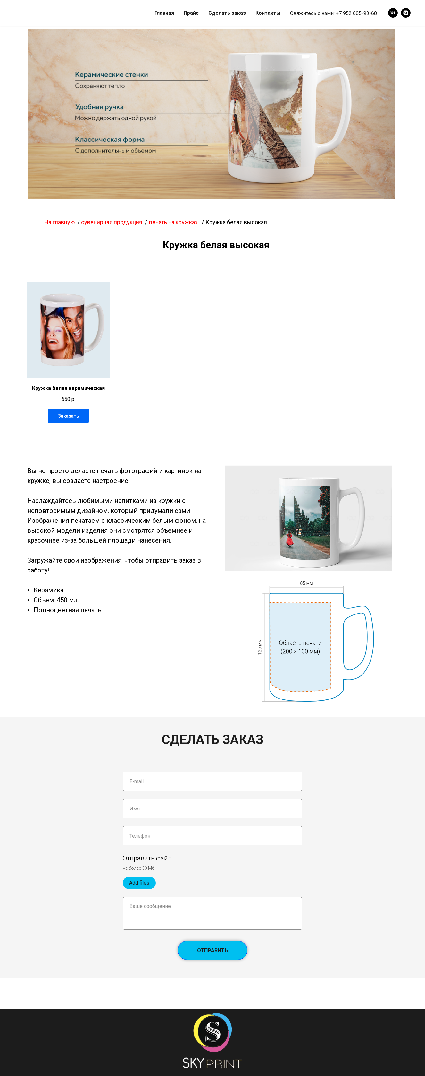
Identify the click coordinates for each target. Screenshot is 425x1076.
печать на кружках (173, 222)
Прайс (191, 13)
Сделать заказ (227, 13)
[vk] (393, 13)
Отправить (222, 950)
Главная (164, 13)
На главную (59, 222)
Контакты (267, 13)
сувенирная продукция (111, 222)
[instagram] (406, 13)
